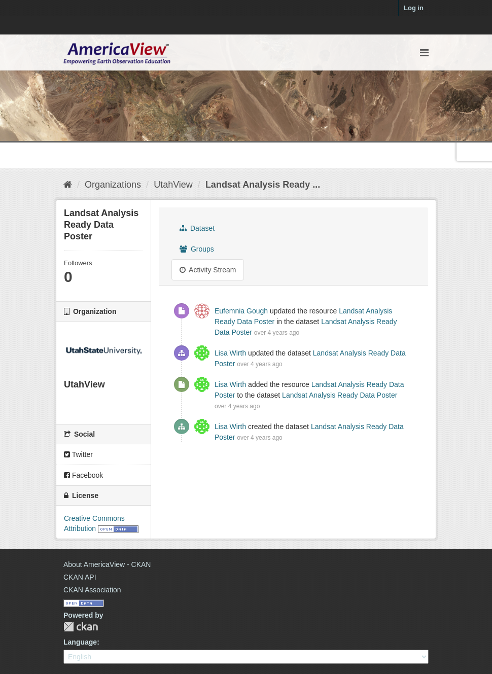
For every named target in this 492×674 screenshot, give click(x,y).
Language (80, 642)
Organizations (113, 185)
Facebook (83, 475)
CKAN (80, 626)
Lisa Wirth (230, 353)
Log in (414, 8)
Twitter (78, 454)
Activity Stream (208, 270)
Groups (197, 249)
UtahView (173, 185)
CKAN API (79, 577)
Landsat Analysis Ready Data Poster (339, 395)
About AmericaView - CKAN (107, 564)
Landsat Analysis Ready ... (262, 185)
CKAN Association (92, 590)
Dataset (197, 228)
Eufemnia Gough (241, 311)
